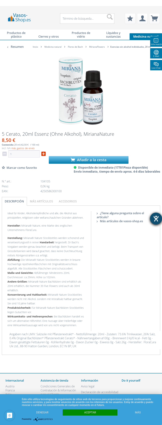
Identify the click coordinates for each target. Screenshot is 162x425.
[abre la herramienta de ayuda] (156, 219)
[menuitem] (7, 3)
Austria (9, 386)
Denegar (42, 412)
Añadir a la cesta (88, 159)
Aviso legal (87, 386)
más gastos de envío (23, 148)
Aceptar (90, 412)
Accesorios (68, 201)
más (138, 412)
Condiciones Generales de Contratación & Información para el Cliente (58, 390)
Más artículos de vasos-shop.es (120, 221)
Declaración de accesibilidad (99, 392)
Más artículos (41, 201)
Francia (10, 390)
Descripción (14, 201)
